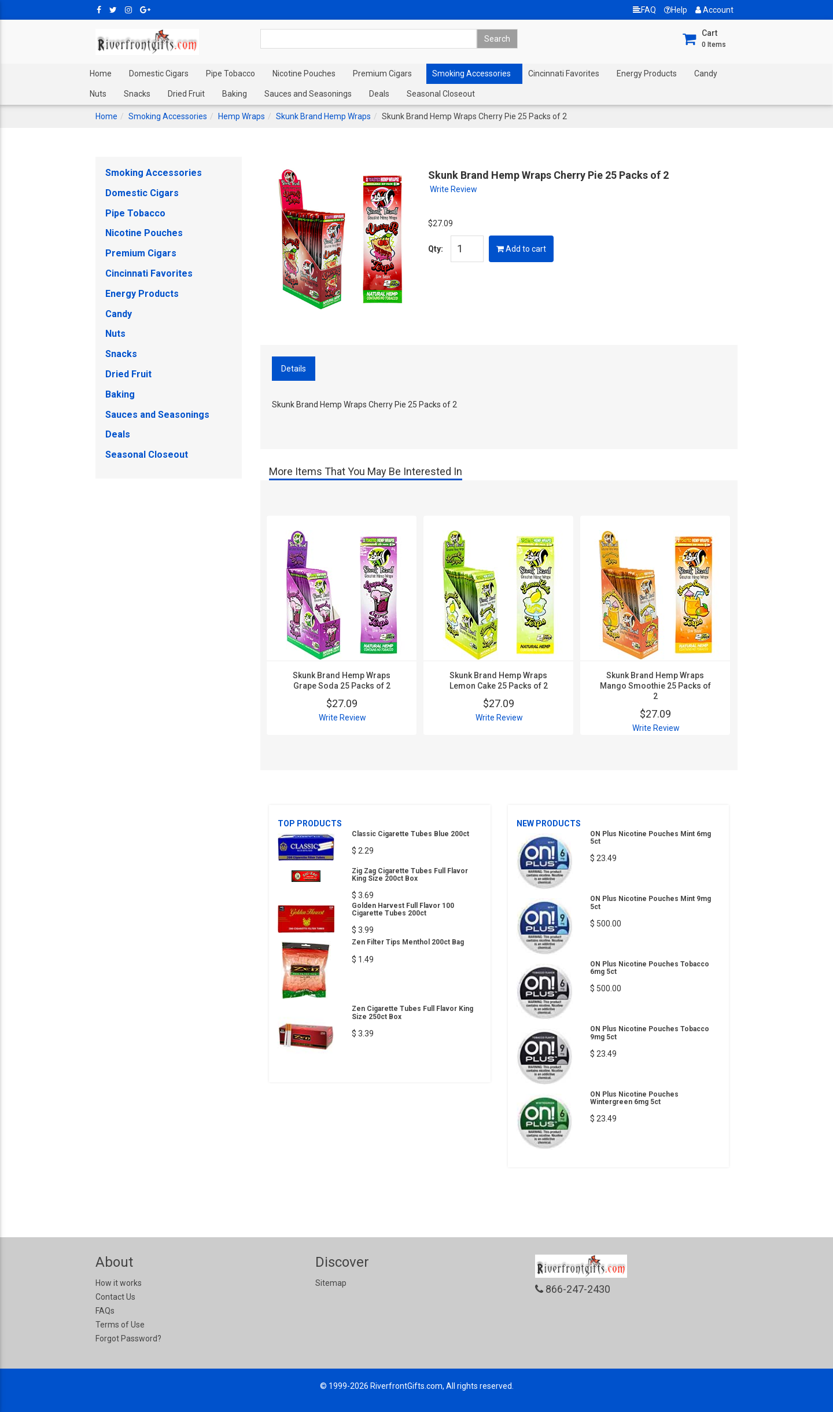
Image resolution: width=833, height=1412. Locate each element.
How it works (118, 1283)
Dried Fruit (186, 93)
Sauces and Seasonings (308, 93)
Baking (234, 93)
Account (714, 9)
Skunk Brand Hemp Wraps (323, 116)
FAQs (105, 1310)
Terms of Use (120, 1324)
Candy (705, 73)
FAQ (644, 9)
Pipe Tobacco (230, 73)
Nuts (98, 93)
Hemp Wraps (241, 116)
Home (101, 73)
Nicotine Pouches (304, 73)
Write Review (453, 189)
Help (675, 9)
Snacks (137, 93)
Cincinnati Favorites (563, 73)
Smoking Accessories (471, 73)
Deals (379, 93)
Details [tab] (293, 368)
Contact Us (115, 1296)
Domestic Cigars (159, 73)
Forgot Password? (128, 1338)
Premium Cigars (382, 73)
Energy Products (647, 73)
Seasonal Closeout (441, 93)
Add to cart (521, 248)
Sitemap (331, 1283)
